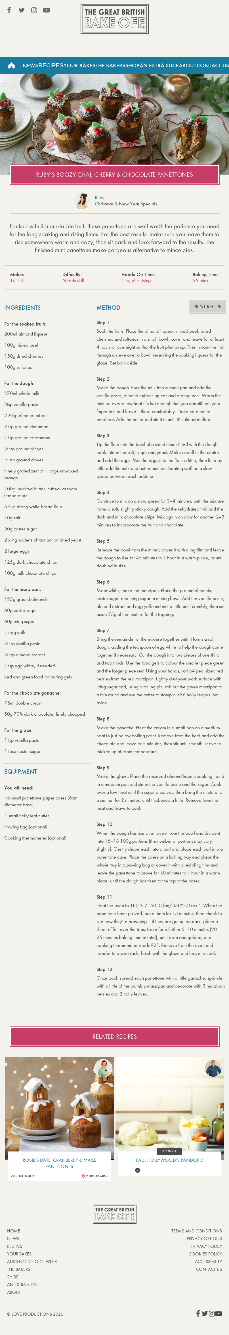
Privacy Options (204, 1238)
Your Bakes (79, 65)
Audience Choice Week (32, 1261)
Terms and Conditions (196, 1231)
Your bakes (19, 1254)
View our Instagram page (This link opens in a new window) (34, 10)
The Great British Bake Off (115, 19)
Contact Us (209, 1269)
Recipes (50, 65)
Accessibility (208, 1261)
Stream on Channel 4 (196, 11)
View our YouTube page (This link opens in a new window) (46, 10)
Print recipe (207, 307)
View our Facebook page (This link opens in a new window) (9, 10)
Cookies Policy (205, 1254)
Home (11, 65)
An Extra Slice (159, 65)
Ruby (99, 198)
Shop (132, 65)
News (30, 65)
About (187, 65)
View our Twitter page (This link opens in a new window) (21, 10)
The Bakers (110, 65)
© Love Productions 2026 (35, 1314)
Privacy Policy (206, 1246)
